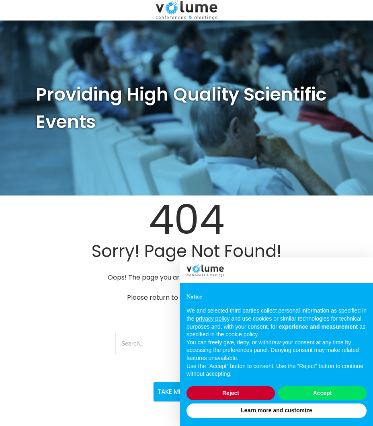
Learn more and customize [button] (276, 410)
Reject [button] (230, 393)
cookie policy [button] (241, 334)
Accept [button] (322, 393)
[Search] (160, 343)
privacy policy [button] (213, 318)
